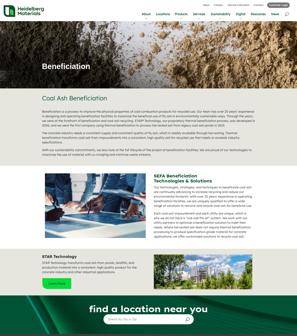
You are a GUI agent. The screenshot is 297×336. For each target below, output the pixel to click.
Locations (163, 14)
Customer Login (278, 5)
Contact (258, 5)
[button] (287, 14)
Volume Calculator (238, 5)
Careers (218, 5)
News (206, 5)
